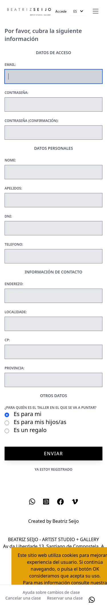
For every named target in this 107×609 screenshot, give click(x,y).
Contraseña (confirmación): (31, 121)
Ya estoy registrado (53, 469)
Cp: (7, 340)
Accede (60, 11)
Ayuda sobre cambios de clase (51, 592)
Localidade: (16, 312)
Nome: (10, 160)
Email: (10, 64)
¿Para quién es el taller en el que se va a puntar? (50, 407)
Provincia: (14, 368)
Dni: (8, 216)
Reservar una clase (65, 598)
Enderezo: (14, 284)
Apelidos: (13, 188)
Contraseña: (16, 92)
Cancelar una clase (23, 598)
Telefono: (14, 244)
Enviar (53, 453)
